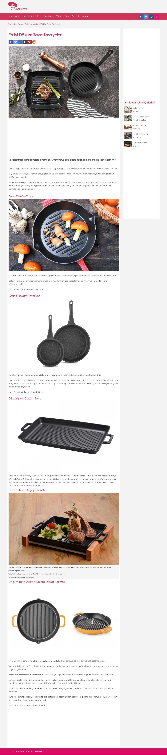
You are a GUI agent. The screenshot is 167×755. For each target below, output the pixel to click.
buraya (27, 486)
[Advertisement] (64, 140)
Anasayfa (12, 24)
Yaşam (85, 16)
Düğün (59, 16)
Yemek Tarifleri (72, 16)
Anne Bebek (28, 16)
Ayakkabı (48, 16)
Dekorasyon (30, 24)
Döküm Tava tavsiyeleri (18, 182)
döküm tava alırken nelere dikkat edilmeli (49, 661)
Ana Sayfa (14, 16)
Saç (38, 16)
